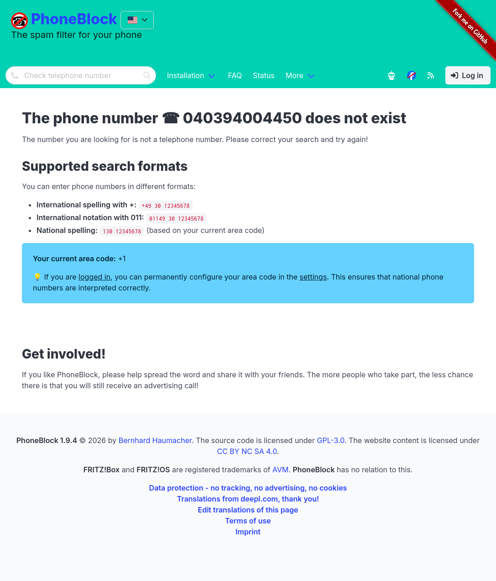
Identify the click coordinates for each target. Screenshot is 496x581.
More (294, 75)
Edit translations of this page (248, 509)
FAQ (235, 75)
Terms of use (248, 520)
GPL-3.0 (330, 440)
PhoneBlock (74, 19)
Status (264, 75)
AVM (280, 469)
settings (313, 276)
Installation (185, 75)
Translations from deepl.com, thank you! (248, 498)
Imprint (248, 531)
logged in (94, 276)
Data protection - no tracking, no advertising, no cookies (248, 487)
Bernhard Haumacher (155, 440)
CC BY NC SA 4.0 (247, 451)
